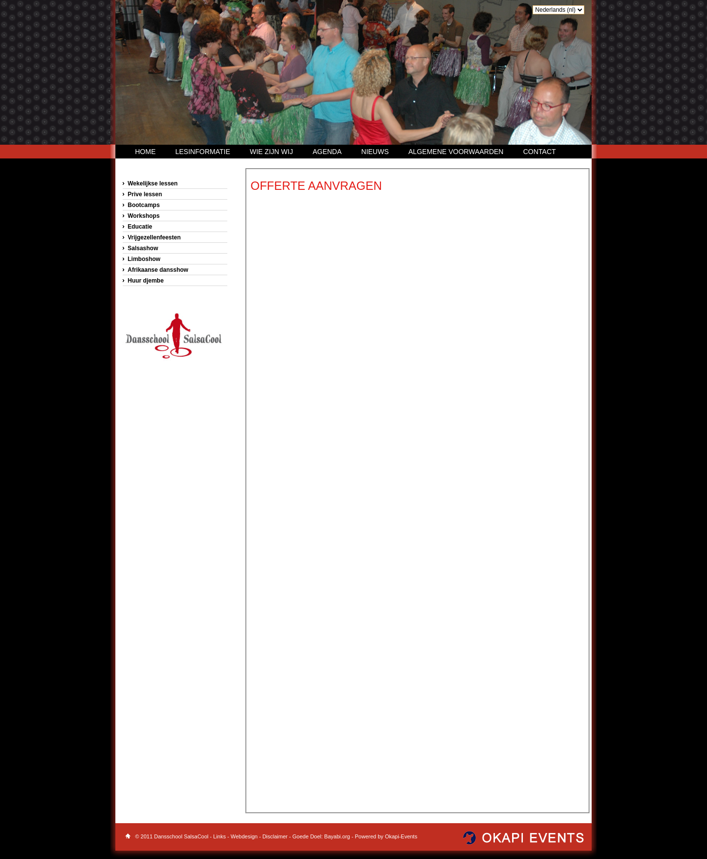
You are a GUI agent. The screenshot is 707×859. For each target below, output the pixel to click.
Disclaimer (275, 836)
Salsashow (143, 248)
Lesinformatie (202, 152)
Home (145, 152)
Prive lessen (145, 194)
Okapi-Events (401, 836)
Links (219, 836)
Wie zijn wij (271, 152)
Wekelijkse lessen (153, 183)
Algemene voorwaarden (456, 152)
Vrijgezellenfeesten (154, 237)
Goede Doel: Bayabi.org (322, 836)
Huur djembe (145, 280)
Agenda (327, 152)
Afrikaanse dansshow (158, 269)
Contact (539, 152)
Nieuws (375, 152)
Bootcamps (144, 205)
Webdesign (244, 836)
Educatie (140, 226)
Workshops (144, 215)
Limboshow (144, 259)
